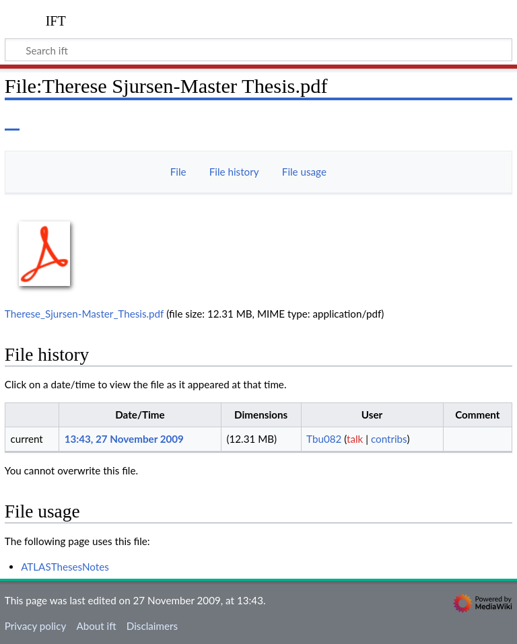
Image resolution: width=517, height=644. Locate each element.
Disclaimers (152, 626)
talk (355, 439)
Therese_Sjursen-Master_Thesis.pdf (84, 314)
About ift (96, 626)
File (178, 172)
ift (56, 19)
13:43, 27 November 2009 (124, 439)
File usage (304, 172)
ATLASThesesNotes (65, 567)
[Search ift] (258, 50)
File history (234, 172)
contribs (389, 439)
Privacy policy (35, 626)
